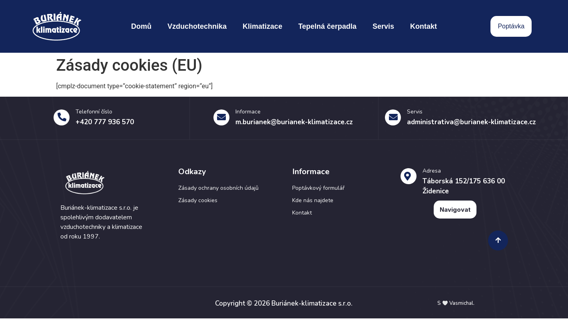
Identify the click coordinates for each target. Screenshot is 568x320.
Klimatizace (262, 26)
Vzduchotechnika (197, 26)
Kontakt (423, 26)
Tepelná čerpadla (327, 26)
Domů (141, 26)
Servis (383, 26)
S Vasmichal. (455, 305)
